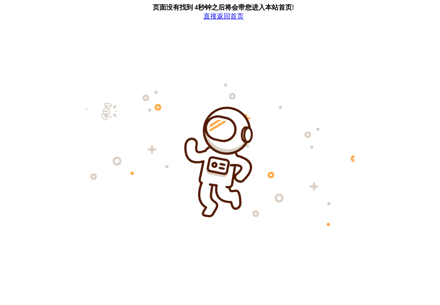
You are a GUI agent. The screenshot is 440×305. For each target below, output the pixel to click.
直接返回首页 (223, 16)
